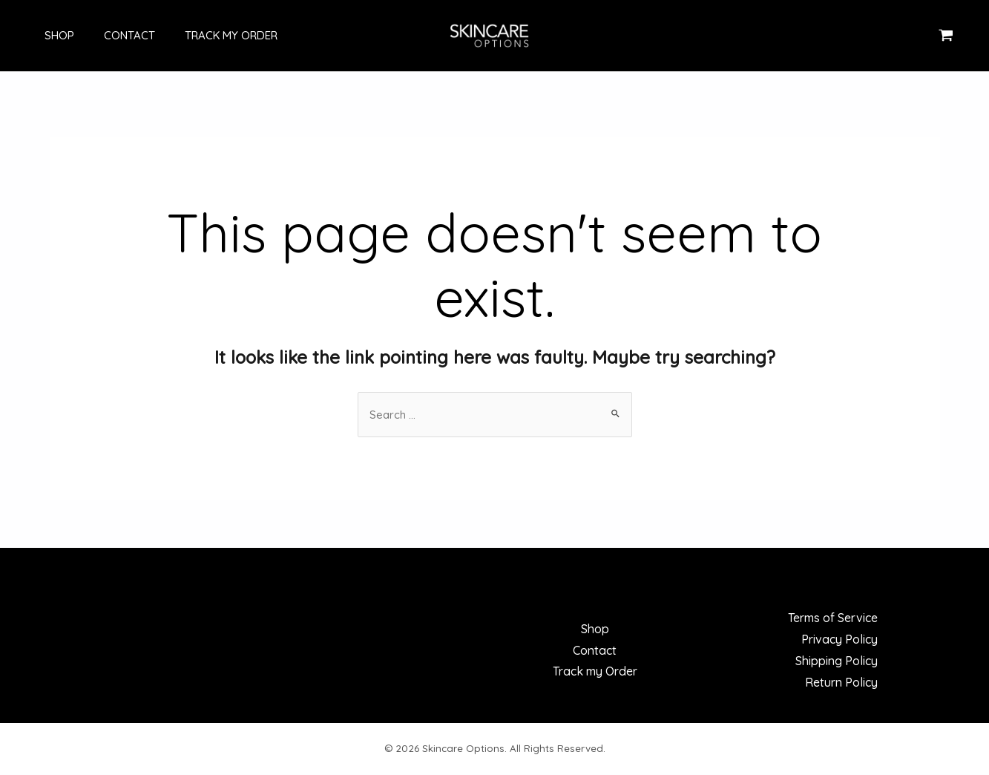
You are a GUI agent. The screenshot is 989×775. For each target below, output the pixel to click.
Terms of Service (833, 619)
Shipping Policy (836, 662)
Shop (44, 35)
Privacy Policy (839, 640)
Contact (107, 35)
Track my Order (201, 35)
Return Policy (841, 683)
